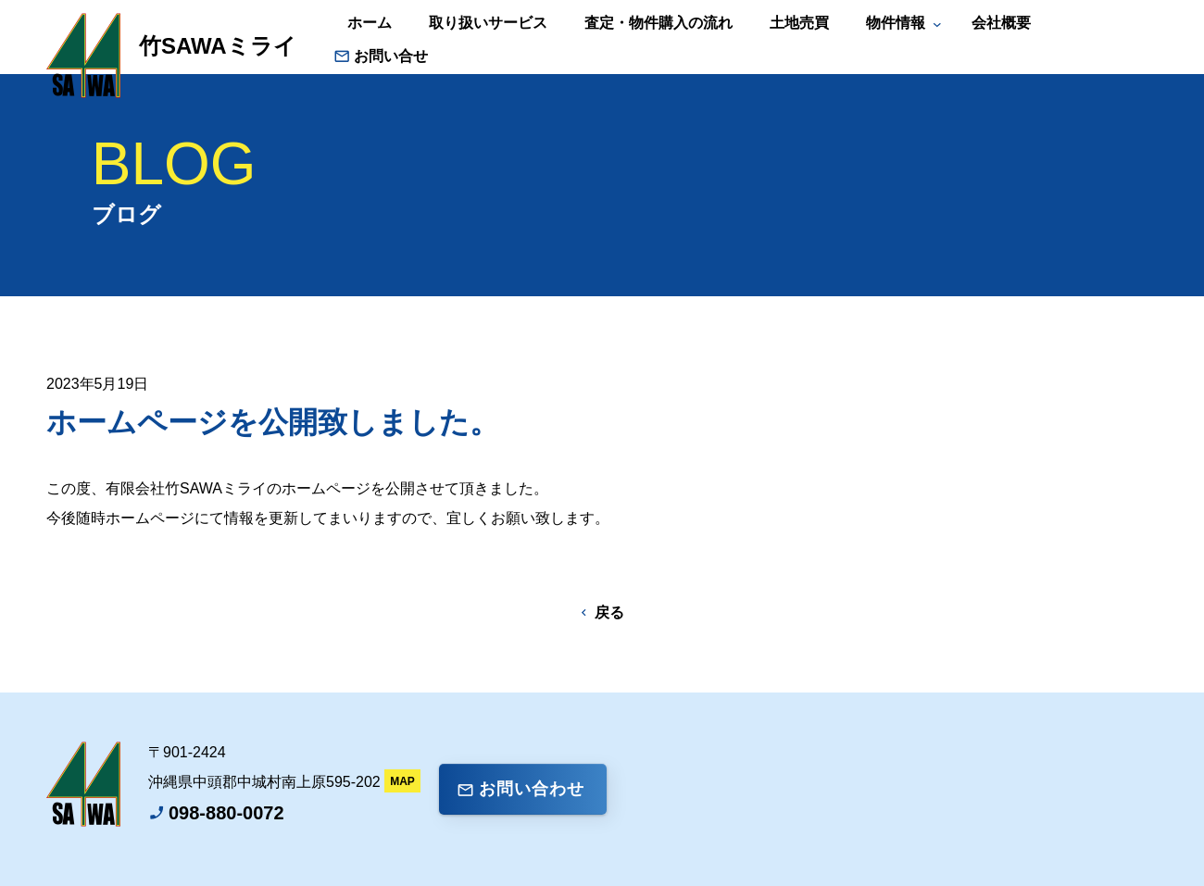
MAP (402, 781)
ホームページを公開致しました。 (272, 422)
